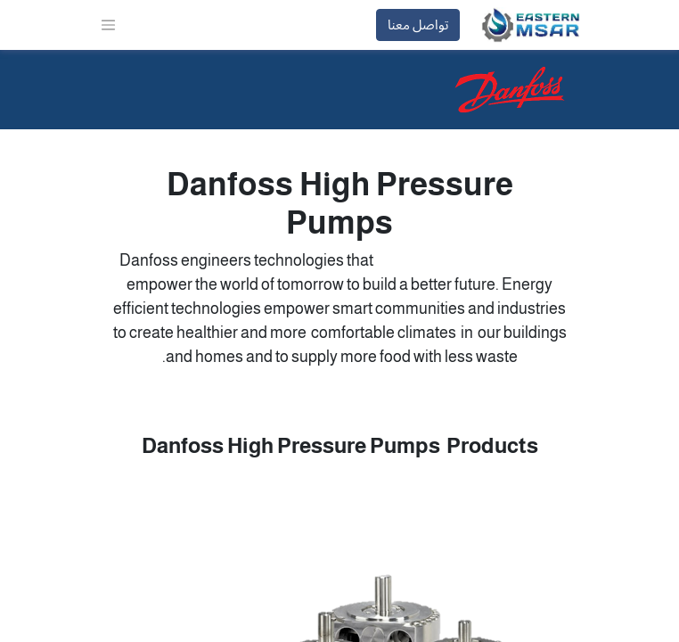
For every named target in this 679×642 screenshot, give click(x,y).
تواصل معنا (418, 24)
